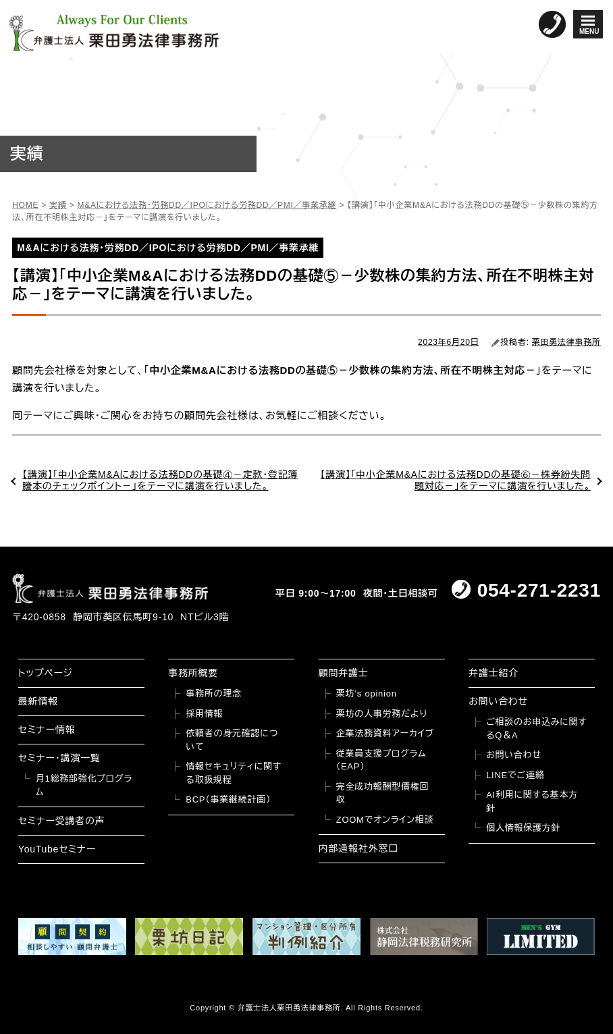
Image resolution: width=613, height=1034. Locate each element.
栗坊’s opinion (366, 693)
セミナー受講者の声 (61, 820)
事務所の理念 (214, 693)
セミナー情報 (46, 729)
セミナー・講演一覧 (59, 758)
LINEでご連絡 (515, 775)
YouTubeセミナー (57, 849)
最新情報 (38, 701)
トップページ (45, 673)
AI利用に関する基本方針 (532, 801)
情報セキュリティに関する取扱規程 (234, 773)
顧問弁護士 (344, 673)
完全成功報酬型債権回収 (382, 793)
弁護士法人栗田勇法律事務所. (291, 1008)
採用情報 (204, 714)
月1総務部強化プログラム (84, 785)
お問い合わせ (498, 701)
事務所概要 (193, 673)
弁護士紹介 (493, 673)
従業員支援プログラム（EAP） (381, 760)
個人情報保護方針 (523, 828)
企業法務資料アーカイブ (385, 733)
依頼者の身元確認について (232, 740)
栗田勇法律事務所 (566, 342)
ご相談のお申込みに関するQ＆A (536, 728)
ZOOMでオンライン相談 (385, 820)
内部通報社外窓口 (358, 848)
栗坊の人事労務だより (381, 714)
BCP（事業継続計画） (228, 799)
